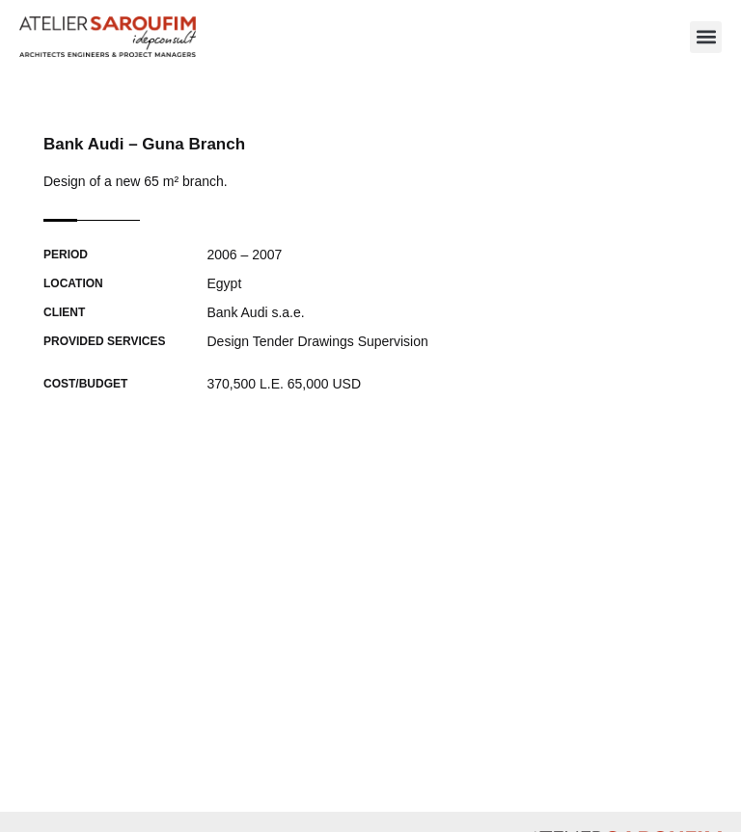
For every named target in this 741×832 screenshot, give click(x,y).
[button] (706, 37)
